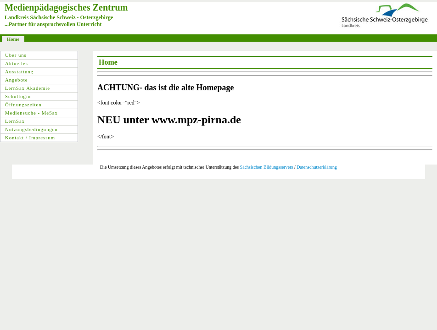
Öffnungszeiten (23, 104)
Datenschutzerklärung (317, 167)
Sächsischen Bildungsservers (266, 167)
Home (13, 39)
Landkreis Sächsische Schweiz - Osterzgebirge (59, 17)
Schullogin (18, 96)
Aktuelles (16, 63)
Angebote (16, 79)
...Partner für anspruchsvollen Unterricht (53, 24)
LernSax (15, 121)
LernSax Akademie (27, 88)
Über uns (16, 55)
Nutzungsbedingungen (31, 129)
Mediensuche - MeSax (31, 113)
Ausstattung (19, 71)
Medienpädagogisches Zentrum (66, 7)
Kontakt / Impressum (30, 137)
